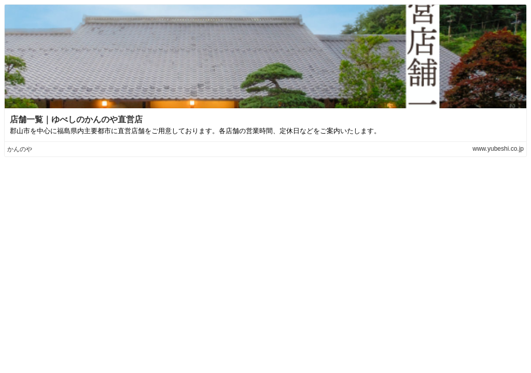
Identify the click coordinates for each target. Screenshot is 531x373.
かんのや (19, 149)
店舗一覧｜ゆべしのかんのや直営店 (76, 119)
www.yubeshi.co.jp (498, 148)
